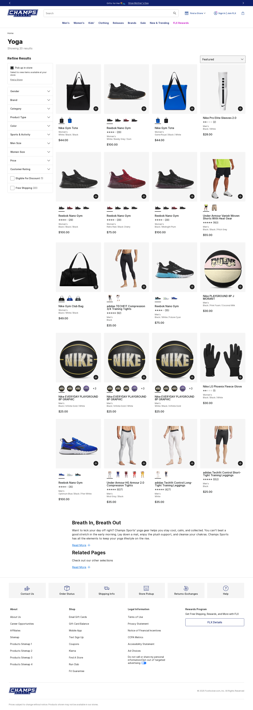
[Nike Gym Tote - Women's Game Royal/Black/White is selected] (158, 120)
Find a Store (16, 79)
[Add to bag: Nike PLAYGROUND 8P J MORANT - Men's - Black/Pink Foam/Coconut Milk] (240, 287)
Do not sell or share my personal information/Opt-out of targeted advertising (146, 659)
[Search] (111, 13)
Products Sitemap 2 (21, 650)
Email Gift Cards (78, 617)
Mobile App (75, 630)
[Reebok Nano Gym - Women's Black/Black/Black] (118, 120)
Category (30, 108)
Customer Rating (30, 169)
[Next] (243, 3)
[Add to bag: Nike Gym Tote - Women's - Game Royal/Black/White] (192, 108)
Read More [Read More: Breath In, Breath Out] (81, 545)
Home (10, 33)
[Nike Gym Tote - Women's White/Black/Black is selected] (62, 120)
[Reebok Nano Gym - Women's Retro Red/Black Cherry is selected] (110, 208)
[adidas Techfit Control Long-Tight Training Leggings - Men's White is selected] (158, 475)
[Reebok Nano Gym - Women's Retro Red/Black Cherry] (126, 120)
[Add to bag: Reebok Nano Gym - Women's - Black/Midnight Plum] (192, 196)
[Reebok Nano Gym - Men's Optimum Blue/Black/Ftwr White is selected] (62, 475)
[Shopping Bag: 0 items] (243, 13)
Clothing (103, 22)
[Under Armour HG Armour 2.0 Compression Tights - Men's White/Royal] (118, 475)
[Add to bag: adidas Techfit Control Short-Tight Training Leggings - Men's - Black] (240, 463)
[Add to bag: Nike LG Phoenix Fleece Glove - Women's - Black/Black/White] (240, 377)
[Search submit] (174, 13)
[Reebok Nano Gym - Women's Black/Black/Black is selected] (62, 208)
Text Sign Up (76, 637)
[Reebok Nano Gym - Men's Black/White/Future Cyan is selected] (158, 298)
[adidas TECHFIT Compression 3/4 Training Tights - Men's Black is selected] (110, 298)
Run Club (74, 664)
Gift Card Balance (79, 623)
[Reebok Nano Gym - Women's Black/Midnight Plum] (134, 120)
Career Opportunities (22, 623)
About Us (15, 617)
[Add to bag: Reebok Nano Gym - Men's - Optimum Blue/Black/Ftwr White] (96, 463)
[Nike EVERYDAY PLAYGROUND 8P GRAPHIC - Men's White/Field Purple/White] (86, 389)
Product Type (30, 117)
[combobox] (111, 13)
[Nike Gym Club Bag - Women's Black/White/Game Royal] (70, 298)
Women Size (30, 151)
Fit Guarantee (76, 671)
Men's (66, 22)
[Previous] (10, 3)
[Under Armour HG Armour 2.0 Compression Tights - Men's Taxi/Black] (143, 475)
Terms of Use (135, 617)
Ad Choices (134, 650)
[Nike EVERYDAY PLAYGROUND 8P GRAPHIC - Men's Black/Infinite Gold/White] (70, 389)
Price (30, 160)
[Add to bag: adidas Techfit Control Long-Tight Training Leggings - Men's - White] (192, 463)
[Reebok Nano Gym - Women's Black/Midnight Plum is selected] (158, 208)
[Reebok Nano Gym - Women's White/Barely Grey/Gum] (86, 208)
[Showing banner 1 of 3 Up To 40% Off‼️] (126, 3)
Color (30, 125)
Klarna (72, 650)
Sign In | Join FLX (225, 13)
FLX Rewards (181, 22)
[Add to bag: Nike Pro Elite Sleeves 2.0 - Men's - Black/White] (240, 108)
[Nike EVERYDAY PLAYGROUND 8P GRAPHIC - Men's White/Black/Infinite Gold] (78, 389)
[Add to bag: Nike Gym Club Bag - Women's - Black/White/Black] (96, 287)
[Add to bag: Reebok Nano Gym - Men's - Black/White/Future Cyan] (192, 287)
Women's (79, 22)
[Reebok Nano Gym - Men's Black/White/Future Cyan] (78, 475)
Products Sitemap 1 (21, 644)
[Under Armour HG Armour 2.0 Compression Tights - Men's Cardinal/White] (126, 475)
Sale (143, 22)
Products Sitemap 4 (21, 664)
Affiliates (15, 630)
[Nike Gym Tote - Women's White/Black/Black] (166, 120)
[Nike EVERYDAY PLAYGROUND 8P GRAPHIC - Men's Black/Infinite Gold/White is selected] (62, 389)
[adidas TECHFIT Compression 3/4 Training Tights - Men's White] (118, 298)
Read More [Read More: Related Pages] (81, 567)
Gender (30, 91)
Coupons (74, 644)
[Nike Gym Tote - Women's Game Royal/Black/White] (70, 120)
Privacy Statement (138, 623)
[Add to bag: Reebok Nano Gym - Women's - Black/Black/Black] (96, 196)
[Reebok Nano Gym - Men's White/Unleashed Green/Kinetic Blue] (166, 298)
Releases (118, 22)
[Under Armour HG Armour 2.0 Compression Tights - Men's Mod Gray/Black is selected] (110, 475)
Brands (132, 22)
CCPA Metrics (135, 637)
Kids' (91, 22)
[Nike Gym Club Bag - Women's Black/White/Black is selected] (62, 298)
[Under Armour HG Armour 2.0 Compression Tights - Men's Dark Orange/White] (134, 475)
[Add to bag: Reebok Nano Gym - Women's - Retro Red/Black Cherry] (144, 196)
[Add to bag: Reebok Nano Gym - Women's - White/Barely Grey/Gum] (144, 108)
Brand (30, 100)
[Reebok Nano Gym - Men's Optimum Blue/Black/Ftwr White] (174, 298)
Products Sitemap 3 (21, 657)
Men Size (30, 143)
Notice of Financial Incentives (144, 630)
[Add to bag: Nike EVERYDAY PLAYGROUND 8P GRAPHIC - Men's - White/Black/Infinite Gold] (192, 377)
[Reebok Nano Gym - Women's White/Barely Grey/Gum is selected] (110, 120)
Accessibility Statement (141, 644)
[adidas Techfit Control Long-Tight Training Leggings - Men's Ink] (166, 475)
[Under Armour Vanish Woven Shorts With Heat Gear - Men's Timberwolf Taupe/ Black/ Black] (214, 208)
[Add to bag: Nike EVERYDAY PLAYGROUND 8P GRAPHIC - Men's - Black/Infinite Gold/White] (96, 377)
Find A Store (76, 657)
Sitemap (14, 637)
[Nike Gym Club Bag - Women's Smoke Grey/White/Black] (78, 298)
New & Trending (159, 22)
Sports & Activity (30, 134)
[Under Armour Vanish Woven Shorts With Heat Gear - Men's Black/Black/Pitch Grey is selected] (206, 208)
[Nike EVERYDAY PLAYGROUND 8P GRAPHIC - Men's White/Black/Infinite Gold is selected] (158, 389)
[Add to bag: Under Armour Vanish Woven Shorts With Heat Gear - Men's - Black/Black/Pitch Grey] (240, 196)
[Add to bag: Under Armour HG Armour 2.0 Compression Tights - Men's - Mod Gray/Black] (144, 463)
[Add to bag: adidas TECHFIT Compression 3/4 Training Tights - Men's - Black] (144, 287)
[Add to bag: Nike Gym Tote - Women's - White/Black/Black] (96, 108)
